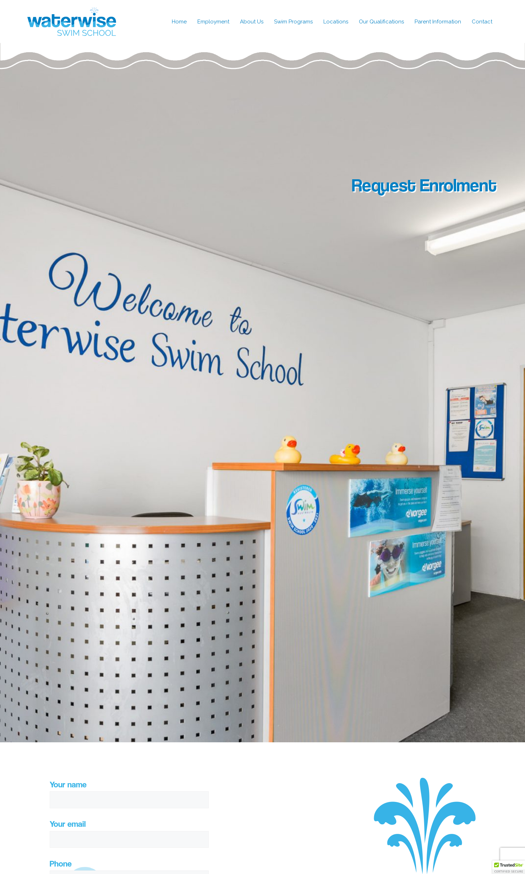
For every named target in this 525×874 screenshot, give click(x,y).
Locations (335, 21)
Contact (482, 21)
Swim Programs (293, 21)
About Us (251, 21)
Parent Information (438, 21)
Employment (213, 21)
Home (179, 21)
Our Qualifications (381, 21)
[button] (508, 867)
